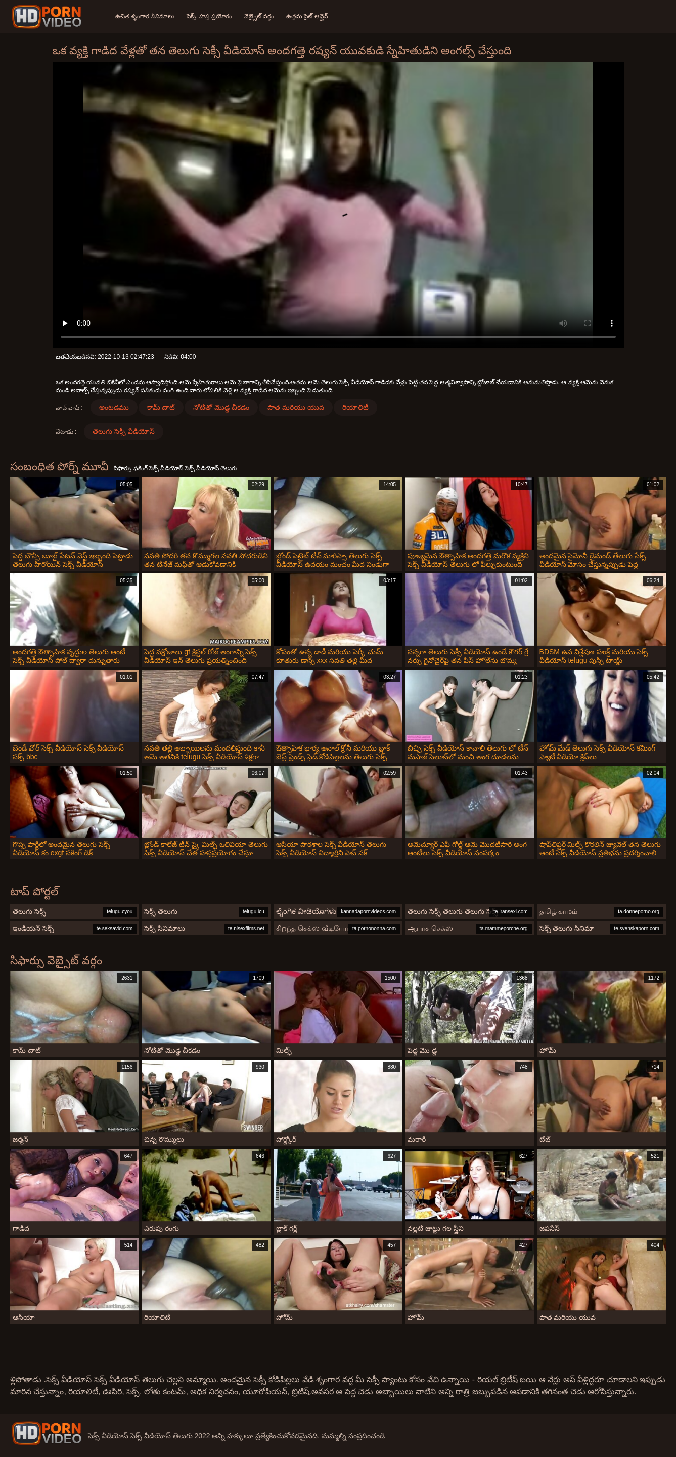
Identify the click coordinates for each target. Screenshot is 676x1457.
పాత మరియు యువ (295, 407)
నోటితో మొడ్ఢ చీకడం (221, 407)
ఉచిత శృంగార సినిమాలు (144, 16)
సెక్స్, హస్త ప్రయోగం (209, 16)
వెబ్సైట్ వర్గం (259, 16)
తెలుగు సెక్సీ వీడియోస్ (124, 431)
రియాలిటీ (355, 407)
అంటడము (114, 407)
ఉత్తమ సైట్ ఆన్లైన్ (307, 16)
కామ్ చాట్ (161, 407)
